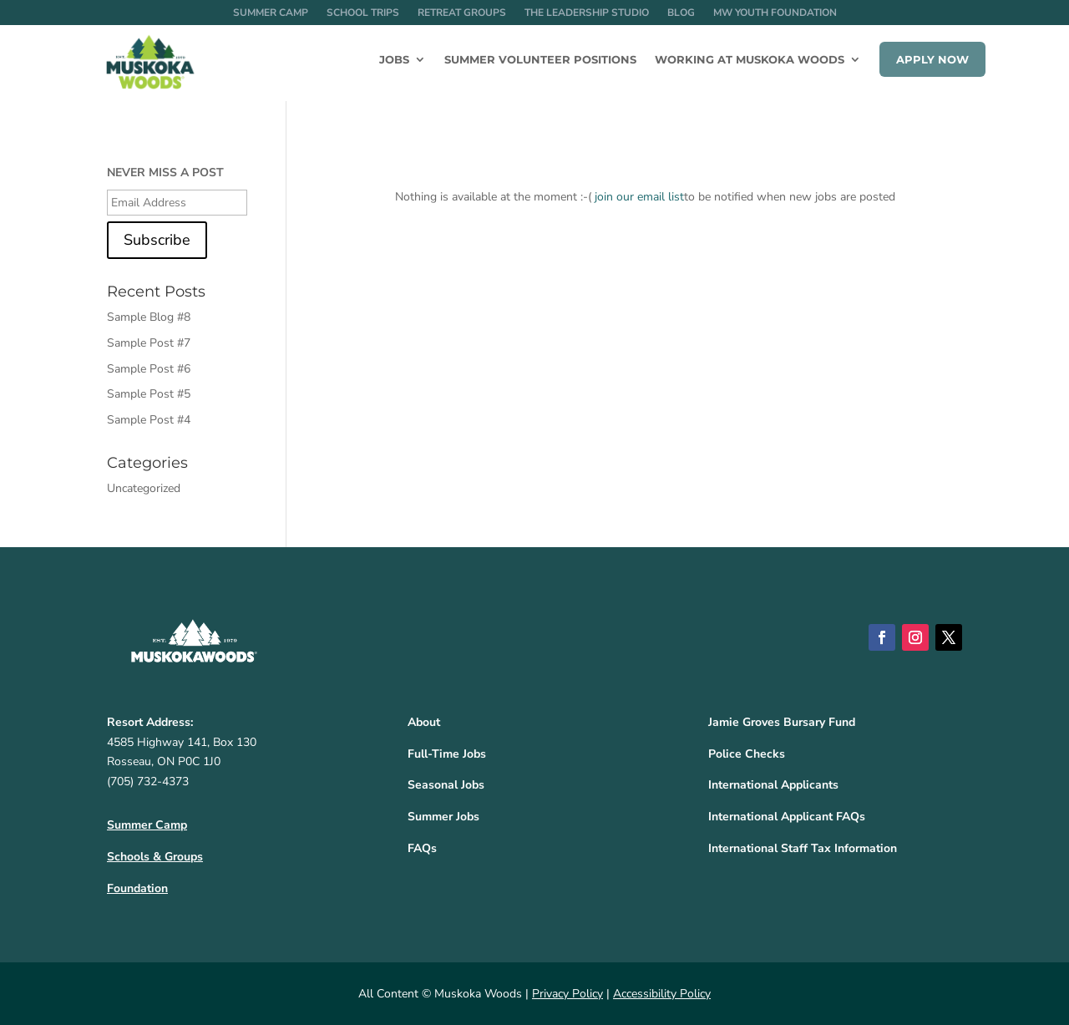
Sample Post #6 (148, 369)
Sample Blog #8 (148, 317)
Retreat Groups (462, 13)
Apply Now (932, 59)
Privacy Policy (567, 994)
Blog (681, 13)
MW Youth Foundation (775, 13)
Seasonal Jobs (446, 785)
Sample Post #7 (148, 343)
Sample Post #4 (148, 420)
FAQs (422, 848)
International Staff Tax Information (802, 848)
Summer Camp (270, 13)
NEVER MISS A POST (165, 172)
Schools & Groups (155, 857)
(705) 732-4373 (148, 781)
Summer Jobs (443, 817)
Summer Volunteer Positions (540, 59)
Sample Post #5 (148, 394)
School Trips (363, 13)
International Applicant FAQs (786, 817)
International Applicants (773, 785)
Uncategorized (143, 488)
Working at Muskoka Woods (749, 59)
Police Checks (746, 754)
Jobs (394, 59)
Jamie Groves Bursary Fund (781, 722)
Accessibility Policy (662, 994)
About (424, 722)
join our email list (639, 197)
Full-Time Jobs (447, 754)
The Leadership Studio (586, 13)
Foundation (137, 888)
